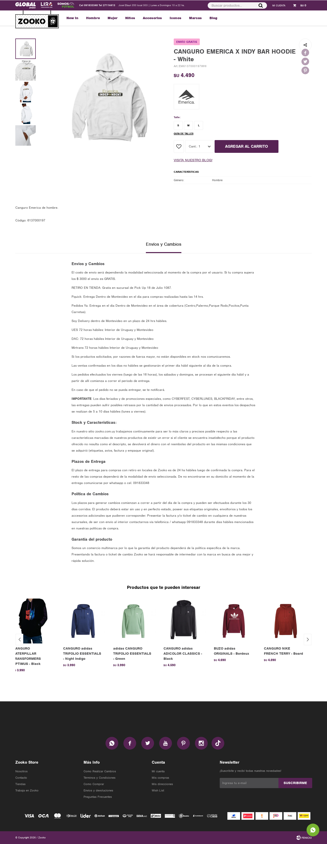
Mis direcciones (162, 784)
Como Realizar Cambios (100, 771)
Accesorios (152, 18)
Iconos (175, 18)
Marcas (195, 18)
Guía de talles (183, 133)
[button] (260, 5)
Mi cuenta (158, 771)
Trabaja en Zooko (27, 790)
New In (72, 18)
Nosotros (21, 771)
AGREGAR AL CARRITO (246, 146)
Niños (130, 18)
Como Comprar (94, 784)
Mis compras (160, 778)
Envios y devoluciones (98, 790)
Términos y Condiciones (99, 778)
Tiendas (20, 784)
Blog (213, 18)
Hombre (93, 18)
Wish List (158, 790)
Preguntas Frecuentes (98, 797)
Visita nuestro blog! (193, 160)
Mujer (113, 18)
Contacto (21, 778)
